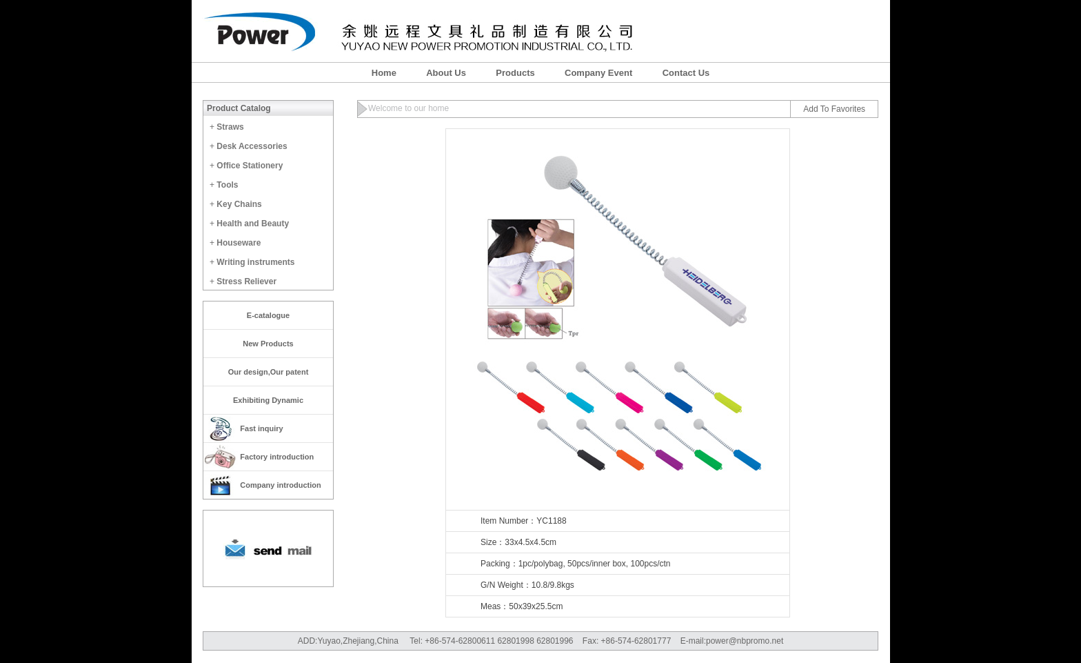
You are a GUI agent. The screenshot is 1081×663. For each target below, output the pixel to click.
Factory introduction (277, 457)
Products (515, 73)
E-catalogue (268, 315)
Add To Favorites (834, 109)
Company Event (598, 73)
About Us (446, 73)
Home (384, 73)
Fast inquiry (261, 428)
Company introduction (280, 485)
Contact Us (686, 73)
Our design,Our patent (268, 372)
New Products (268, 343)
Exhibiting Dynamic (268, 400)
